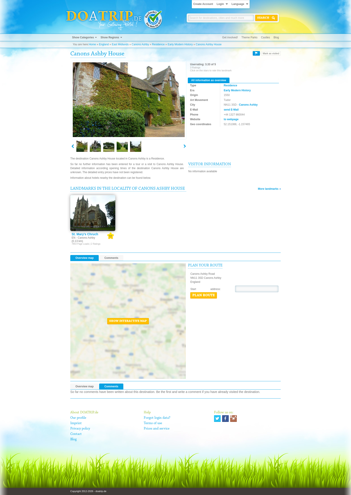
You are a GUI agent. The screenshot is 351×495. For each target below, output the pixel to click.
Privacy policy (80, 428)
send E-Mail (231, 109)
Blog (276, 37)
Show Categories (83, 37)
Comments (111, 257)
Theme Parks (249, 37)
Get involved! (230, 37)
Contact (76, 434)
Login (220, 4)
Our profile (78, 418)
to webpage (231, 119)
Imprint (76, 423)
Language (237, 4)
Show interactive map (128, 321)
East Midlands (120, 44)
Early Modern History (180, 44)
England (104, 44)
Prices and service (156, 428)
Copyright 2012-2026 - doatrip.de (88, 491)
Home (92, 44)
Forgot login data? (157, 418)
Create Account (203, 4)
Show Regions (110, 37)
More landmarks (268, 188)
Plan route (203, 295)
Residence (158, 44)
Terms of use (153, 423)
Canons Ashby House (208, 44)
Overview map (84, 257)
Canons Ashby (140, 44)
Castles (265, 37)
